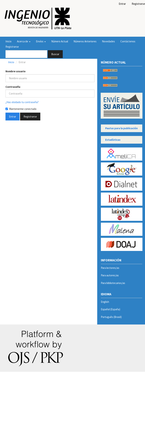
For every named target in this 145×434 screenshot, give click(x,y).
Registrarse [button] (30, 116)
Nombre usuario (15, 71)
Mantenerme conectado (20, 109)
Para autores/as (110, 275)
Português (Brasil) (111, 317)
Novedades (108, 41)
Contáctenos (127, 41)
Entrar (122, 3)
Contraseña (12, 87)
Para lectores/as (110, 268)
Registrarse (12, 46)
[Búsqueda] (26, 54)
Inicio (8, 41)
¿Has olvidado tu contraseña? (22, 102)
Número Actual (59, 41)
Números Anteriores (85, 41)
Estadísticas (112, 139)
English (105, 302)
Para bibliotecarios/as (113, 283)
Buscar (55, 54)
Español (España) (110, 309)
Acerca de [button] (23, 41)
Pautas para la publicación (121, 128)
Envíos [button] (41, 41)
